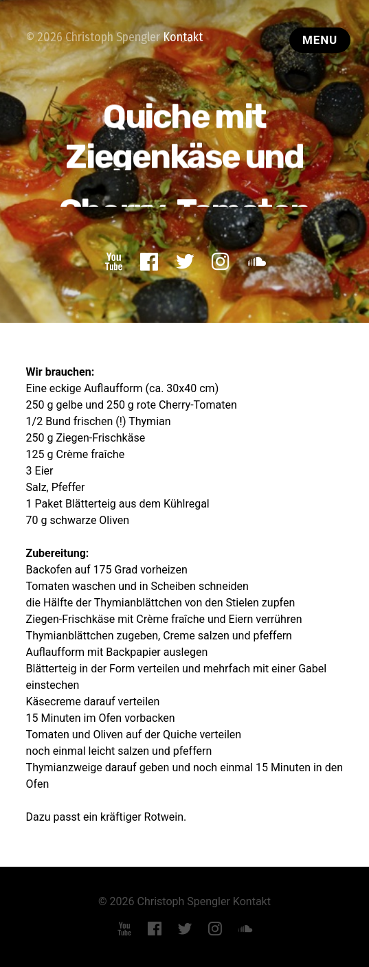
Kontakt (183, 37)
